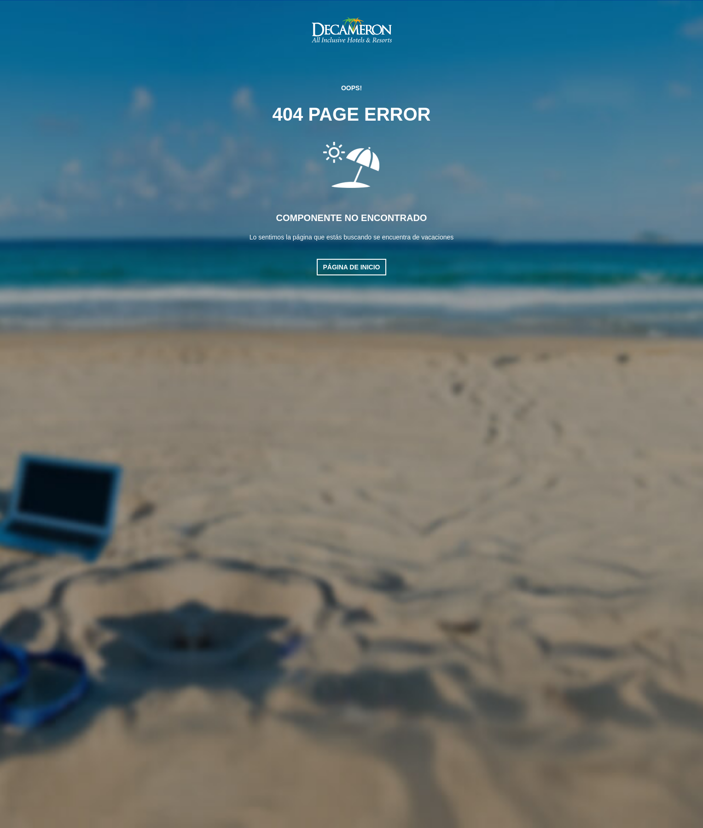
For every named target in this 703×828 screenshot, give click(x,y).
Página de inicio (351, 267)
